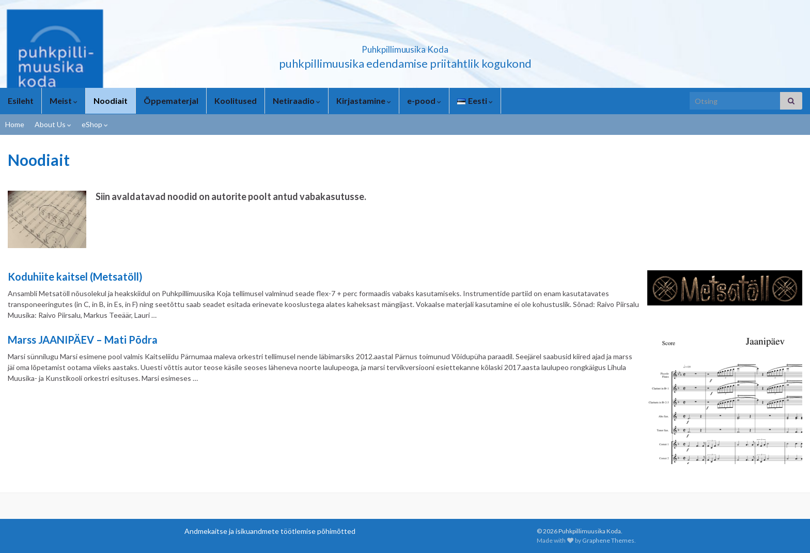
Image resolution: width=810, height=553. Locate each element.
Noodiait (111, 100)
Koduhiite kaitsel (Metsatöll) (75, 276)
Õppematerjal (171, 100)
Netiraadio (296, 100)
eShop (95, 124)
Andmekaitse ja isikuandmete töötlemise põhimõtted (269, 531)
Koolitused (235, 100)
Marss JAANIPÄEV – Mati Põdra (83, 339)
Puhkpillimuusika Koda (405, 46)
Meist (63, 100)
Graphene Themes (608, 540)
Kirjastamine (363, 100)
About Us (53, 124)
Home (14, 124)
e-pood (424, 100)
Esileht (21, 100)
